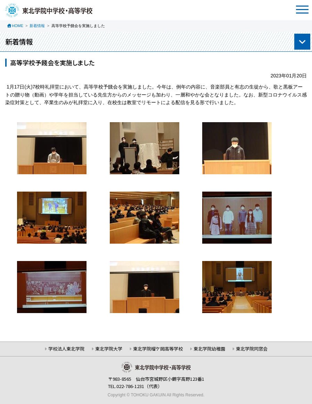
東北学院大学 (108, 348)
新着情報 (37, 26)
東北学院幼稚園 (209, 348)
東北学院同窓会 (252, 348)
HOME (17, 26)
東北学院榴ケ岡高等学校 (158, 348)
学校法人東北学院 (66, 348)
